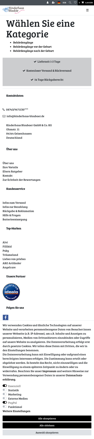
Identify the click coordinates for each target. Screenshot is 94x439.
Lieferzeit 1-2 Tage (49, 61)
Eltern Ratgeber (12, 171)
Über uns (8, 163)
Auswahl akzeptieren (47, 432)
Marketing (14, 394)
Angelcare (9, 267)
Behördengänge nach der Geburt (33, 50)
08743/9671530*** (17, 109)
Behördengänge (23, 42)
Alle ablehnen (47, 425)
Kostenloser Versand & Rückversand (48, 70)
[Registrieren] (54, 2)
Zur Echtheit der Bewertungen (21, 179)
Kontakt (8, 175)
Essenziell (14, 386)
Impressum (49, 371)
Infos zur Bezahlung (15, 207)
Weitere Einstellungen (16, 411)
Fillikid (7, 246)
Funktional (15, 407)
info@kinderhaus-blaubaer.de (25, 116)
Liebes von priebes (14, 259)
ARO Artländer (12, 263)
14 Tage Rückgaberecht (48, 79)
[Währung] (64, 2)
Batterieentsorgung (15, 219)
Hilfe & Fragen (12, 215)
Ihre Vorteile (10, 167)
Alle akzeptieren (47, 418)
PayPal (12, 402)
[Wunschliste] (75, 2)
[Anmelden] (48, 2)
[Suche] (70, 2)
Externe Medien (18, 398)
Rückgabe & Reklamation (18, 211)
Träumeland (10, 255)
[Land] (59, 2)
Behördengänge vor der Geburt (32, 46)
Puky (6, 250)
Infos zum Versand (14, 202)
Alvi (5, 242)
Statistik (13, 390)
